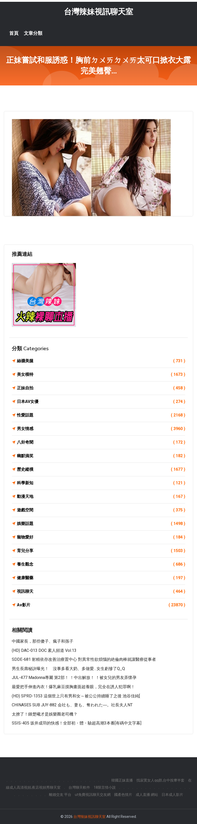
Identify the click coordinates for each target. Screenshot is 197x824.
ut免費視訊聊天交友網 (93, 795)
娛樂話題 (101, 523)
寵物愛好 (101, 537)
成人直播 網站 (147, 795)
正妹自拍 (101, 388)
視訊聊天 (101, 591)
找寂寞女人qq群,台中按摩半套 (160, 780)
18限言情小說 (105, 787)
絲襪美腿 (101, 361)
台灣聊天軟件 (79, 787)
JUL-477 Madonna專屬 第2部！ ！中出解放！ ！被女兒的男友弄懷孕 (74, 677)
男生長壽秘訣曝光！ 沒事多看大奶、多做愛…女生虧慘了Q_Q (68, 668)
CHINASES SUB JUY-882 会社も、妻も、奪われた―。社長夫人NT (72, 704)
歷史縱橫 (101, 469)
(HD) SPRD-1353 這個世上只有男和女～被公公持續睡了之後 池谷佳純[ (76, 696)
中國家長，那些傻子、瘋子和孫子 (42, 641)
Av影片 (101, 605)
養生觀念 (101, 564)
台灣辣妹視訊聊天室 (98, 11)
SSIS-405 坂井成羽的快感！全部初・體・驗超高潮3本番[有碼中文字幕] (76, 723)
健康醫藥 (101, 577)
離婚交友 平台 (60, 795)
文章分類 (33, 33)
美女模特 (101, 374)
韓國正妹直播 (122, 780)
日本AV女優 (101, 401)
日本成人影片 (172, 795)
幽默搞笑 (101, 455)
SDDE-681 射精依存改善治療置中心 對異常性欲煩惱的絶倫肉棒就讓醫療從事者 (84, 659)
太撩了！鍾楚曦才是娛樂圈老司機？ (44, 714)
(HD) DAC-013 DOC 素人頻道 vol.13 (44, 650)
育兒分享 (101, 550)
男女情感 (101, 428)
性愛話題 (101, 415)
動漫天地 (101, 496)
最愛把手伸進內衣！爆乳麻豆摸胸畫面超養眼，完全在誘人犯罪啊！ (73, 686)
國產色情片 (123, 795)
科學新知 (101, 483)
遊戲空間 (101, 510)
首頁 (13, 33)
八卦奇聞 (101, 442)
